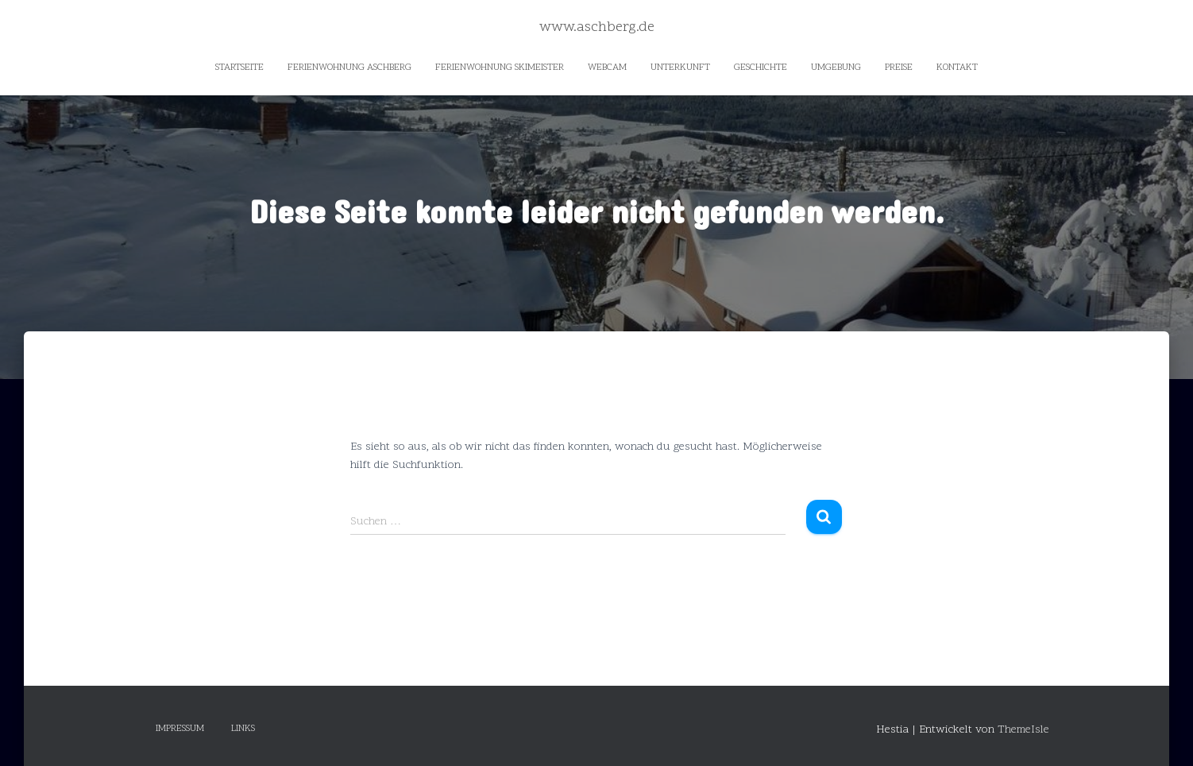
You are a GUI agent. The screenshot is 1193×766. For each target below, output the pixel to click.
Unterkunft (680, 67)
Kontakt (957, 67)
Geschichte (760, 67)
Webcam (607, 67)
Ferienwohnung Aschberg (349, 67)
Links (243, 728)
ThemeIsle (1023, 729)
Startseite (239, 67)
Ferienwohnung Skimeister (499, 67)
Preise (899, 67)
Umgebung (836, 67)
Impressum (180, 728)
